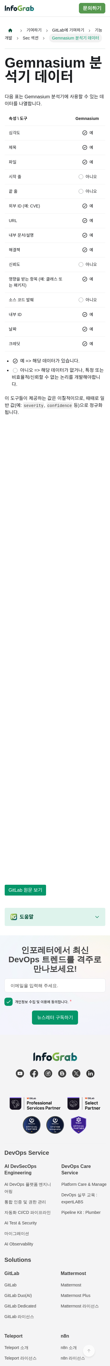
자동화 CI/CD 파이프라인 (27, 1212)
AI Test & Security (20, 1223)
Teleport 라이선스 (20, 1358)
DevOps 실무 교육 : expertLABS (79, 1198)
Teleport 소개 (16, 1347)
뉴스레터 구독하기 (55, 1017)
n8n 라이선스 (73, 1358)
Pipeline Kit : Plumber (81, 1212)
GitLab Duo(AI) (18, 1295)
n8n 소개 (69, 1347)
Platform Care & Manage (83, 1184)
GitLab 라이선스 (19, 1316)
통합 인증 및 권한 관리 (25, 1202)
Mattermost (71, 1285)
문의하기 (92, 8)
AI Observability (18, 1244)
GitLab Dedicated (20, 1306)
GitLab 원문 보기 (25, 890)
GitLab (10, 1285)
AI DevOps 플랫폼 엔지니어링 (27, 1188)
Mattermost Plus (75, 1295)
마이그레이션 (16, 1233)
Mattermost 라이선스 (80, 1306)
